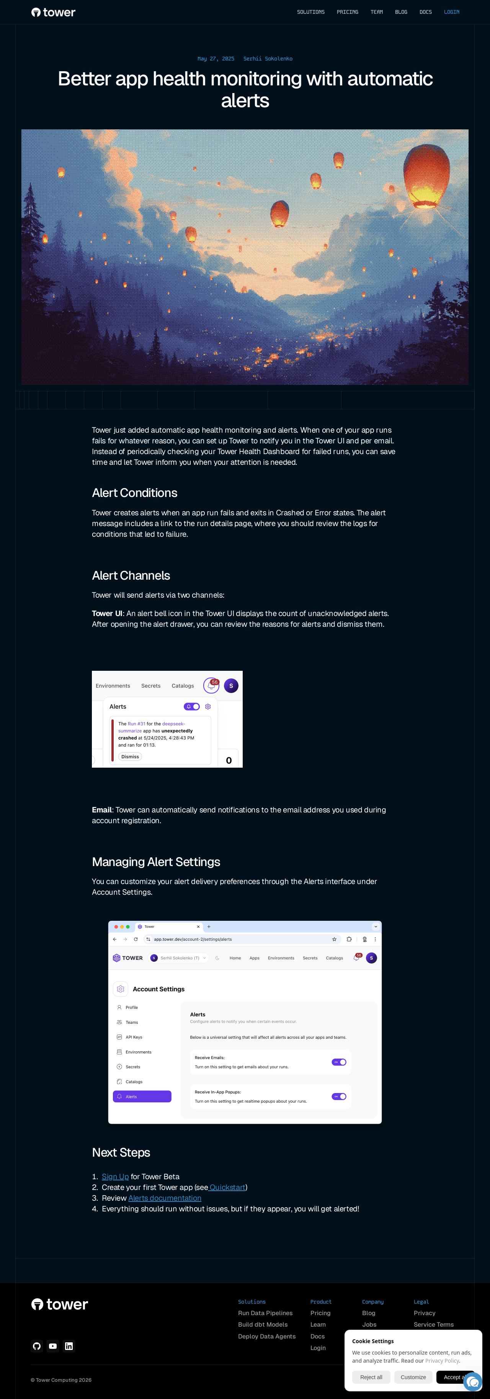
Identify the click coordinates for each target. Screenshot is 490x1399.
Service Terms (434, 1325)
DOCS (426, 11)
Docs (317, 1336)
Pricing (320, 1313)
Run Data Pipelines (265, 1313)
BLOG (401, 11)
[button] (472, 1381)
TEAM (377, 11)
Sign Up (115, 1177)
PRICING (347, 11)
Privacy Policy (442, 1360)
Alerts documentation (164, 1198)
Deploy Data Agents (267, 1336)
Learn (318, 1325)
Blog (369, 1313)
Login (318, 1348)
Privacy (425, 1313)
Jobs (369, 1325)
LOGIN (451, 11)
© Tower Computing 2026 (61, 1380)
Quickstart (226, 1187)
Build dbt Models (263, 1325)
